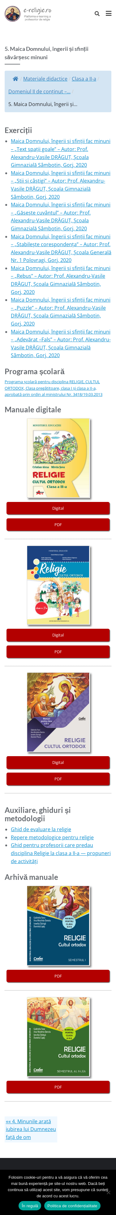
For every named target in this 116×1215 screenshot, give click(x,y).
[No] (108, 1192)
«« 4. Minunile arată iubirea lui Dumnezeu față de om (31, 1129)
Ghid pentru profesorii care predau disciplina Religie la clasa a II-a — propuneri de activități (61, 853)
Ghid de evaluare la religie (41, 829)
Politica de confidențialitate (72, 1206)
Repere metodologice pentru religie (52, 837)
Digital (58, 508)
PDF (58, 524)
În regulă (30, 1206)
